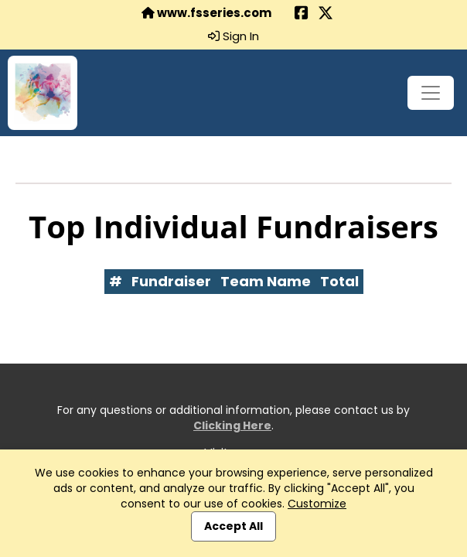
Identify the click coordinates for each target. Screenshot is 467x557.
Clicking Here (232, 425)
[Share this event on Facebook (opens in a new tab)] (301, 14)
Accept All (233, 526)
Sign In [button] (233, 36)
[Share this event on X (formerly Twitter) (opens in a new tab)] (325, 14)
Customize (317, 503)
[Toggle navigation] (430, 93)
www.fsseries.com (206, 13)
